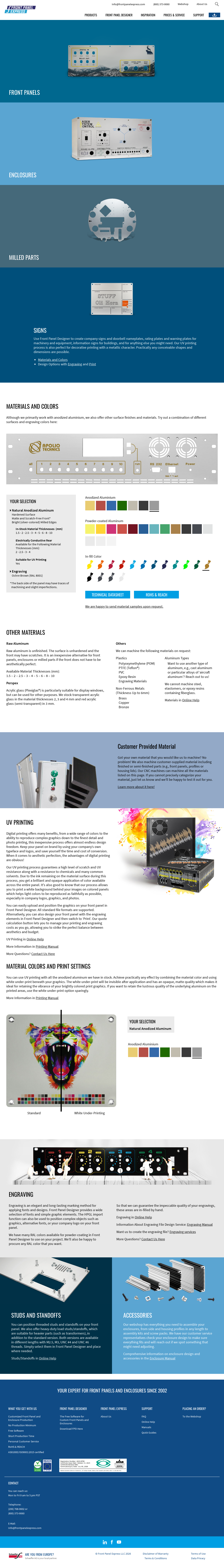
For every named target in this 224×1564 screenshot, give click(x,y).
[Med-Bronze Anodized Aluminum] (133, 505)
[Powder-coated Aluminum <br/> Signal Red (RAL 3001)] (122, 529)
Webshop (183, 4)
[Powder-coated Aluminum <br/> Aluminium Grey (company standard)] (208, 529)
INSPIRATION (148, 15)
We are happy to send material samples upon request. (124, 606)
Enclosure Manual (162, 1358)
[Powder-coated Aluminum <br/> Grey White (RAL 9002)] (101, 541)
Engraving (75, 364)
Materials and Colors (53, 359)
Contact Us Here (43, 954)
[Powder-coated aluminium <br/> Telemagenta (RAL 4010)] (111, 529)
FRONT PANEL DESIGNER (119, 15)
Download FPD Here (71, 1428)
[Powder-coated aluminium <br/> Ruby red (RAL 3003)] (133, 529)
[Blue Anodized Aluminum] (111, 505)
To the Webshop (192, 1416)
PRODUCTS (91, 15)
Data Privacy (198, 1558)
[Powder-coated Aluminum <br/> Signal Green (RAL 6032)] (165, 529)
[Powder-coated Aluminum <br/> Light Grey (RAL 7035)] (90, 541)
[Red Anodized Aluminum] (101, 505)
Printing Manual (47, 946)
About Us (202, 4)
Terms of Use (198, 1553)
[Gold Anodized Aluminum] (90, 505)
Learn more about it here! (136, 787)
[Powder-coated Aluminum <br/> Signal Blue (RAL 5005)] (143, 529)
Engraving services (183, 1232)
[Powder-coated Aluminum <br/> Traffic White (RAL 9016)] (111, 541)
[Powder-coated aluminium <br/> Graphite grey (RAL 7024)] (197, 529)
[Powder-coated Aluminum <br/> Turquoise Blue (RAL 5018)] (154, 529)
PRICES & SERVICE (174, 15)
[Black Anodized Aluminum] (143, 505)
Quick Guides (149, 1432)
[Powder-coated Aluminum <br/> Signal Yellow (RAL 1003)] (101, 529)
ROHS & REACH (156, 595)
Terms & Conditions (155, 1558)
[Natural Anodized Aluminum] (154, 505)
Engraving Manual (200, 1224)
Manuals (146, 1427)
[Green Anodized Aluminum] (122, 505)
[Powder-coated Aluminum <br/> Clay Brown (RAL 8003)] (175, 529)
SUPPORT (198, 15)
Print (92, 364)
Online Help (190, 700)
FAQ (144, 1416)
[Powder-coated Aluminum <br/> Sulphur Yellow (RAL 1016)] (90, 529)
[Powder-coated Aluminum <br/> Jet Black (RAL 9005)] (186, 529)
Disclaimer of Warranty (156, 1553)
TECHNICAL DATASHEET (108, 595)
